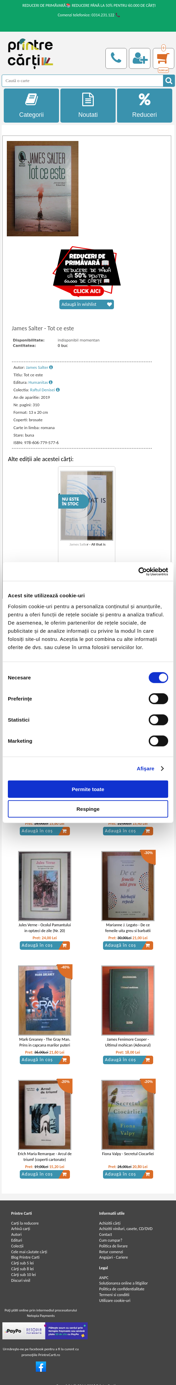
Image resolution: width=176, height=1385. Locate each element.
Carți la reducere (25, 1223)
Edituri (16, 1240)
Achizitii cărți (109, 1223)
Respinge (88, 809)
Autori (16, 1234)
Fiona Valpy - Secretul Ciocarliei (128, 1153)
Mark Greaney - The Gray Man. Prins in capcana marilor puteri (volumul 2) (44, 1045)
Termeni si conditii (114, 1294)
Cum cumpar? (110, 1240)
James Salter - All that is (87, 544)
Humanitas (41, 382)
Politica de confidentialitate (122, 1289)
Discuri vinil (20, 1280)
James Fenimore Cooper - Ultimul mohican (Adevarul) (128, 1042)
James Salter (39, 367)
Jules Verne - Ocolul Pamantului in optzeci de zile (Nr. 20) (45, 928)
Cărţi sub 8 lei (22, 1268)
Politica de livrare (113, 1246)
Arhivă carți (20, 1228)
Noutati (88, 105)
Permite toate (88, 789)
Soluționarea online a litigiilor (123, 1283)
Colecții (17, 1246)
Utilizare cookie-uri (115, 1300)
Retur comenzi (111, 1251)
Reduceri (144, 105)
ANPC (103, 1277)
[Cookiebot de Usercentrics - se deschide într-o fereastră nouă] (138, 571)
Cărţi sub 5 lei (22, 1263)
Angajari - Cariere (113, 1257)
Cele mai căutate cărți (29, 1251)
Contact (105, 1234)
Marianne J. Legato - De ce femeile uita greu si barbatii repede (128, 931)
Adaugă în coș (44, 831)
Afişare (146, 768)
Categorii (31, 105)
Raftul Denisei (45, 389)
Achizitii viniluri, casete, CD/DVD (125, 1228)
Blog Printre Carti (25, 1257)
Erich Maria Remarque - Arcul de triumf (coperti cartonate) (45, 1156)
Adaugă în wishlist (86, 304)
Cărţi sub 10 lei (23, 1274)
